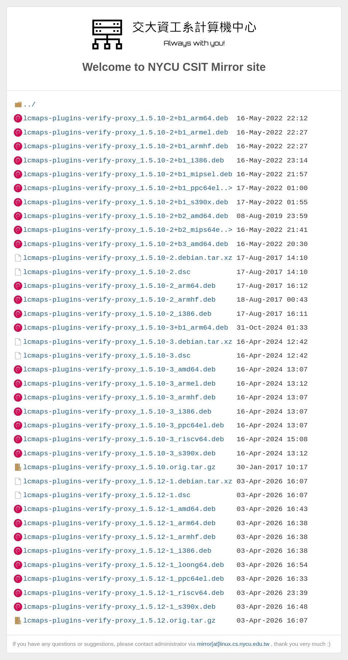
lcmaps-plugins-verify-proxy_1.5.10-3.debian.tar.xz (127, 342)
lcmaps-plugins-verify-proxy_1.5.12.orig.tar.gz (119, 620)
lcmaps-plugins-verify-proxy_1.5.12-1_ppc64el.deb (123, 579)
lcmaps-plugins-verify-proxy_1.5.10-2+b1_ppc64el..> (127, 188)
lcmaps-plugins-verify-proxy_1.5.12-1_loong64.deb (123, 565)
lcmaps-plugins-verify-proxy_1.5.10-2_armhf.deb (119, 300)
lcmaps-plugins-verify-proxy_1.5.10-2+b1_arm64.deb (125, 118)
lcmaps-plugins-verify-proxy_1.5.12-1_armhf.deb (119, 537)
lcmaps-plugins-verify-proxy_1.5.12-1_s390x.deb (119, 607)
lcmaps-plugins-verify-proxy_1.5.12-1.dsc (107, 495)
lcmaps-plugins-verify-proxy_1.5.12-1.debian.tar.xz (127, 481)
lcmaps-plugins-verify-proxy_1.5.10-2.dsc (107, 272)
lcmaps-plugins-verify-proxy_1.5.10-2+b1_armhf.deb (125, 146)
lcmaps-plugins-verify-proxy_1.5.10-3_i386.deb (117, 411)
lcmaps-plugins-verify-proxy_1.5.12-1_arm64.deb (119, 523)
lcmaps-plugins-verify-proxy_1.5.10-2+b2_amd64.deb (125, 216)
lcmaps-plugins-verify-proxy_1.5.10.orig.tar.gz (119, 467)
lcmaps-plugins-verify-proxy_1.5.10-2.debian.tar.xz (127, 258)
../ (29, 104)
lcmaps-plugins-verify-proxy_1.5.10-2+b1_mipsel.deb (127, 174)
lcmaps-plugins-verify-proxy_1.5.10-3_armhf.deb (119, 397)
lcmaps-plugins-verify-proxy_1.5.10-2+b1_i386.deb (123, 160)
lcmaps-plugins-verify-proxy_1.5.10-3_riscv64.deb (123, 439)
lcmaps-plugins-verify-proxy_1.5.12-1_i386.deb (117, 551)
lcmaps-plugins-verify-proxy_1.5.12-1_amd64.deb (119, 509)
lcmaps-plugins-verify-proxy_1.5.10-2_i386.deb (117, 314)
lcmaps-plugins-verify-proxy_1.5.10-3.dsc (107, 356)
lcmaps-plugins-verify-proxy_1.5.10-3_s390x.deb (119, 453)
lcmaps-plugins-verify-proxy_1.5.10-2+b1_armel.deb (125, 132)
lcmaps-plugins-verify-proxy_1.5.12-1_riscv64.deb (123, 593)
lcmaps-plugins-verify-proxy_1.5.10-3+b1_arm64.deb (125, 328)
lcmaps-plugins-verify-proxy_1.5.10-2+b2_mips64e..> (127, 230)
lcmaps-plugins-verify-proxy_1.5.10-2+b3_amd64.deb (125, 244)
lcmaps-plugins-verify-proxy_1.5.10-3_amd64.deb (119, 369)
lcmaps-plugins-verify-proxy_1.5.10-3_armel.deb (119, 384)
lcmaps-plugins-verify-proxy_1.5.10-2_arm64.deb (119, 286)
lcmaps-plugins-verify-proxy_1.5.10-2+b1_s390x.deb (125, 202)
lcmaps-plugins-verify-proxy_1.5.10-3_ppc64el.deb (123, 425)
